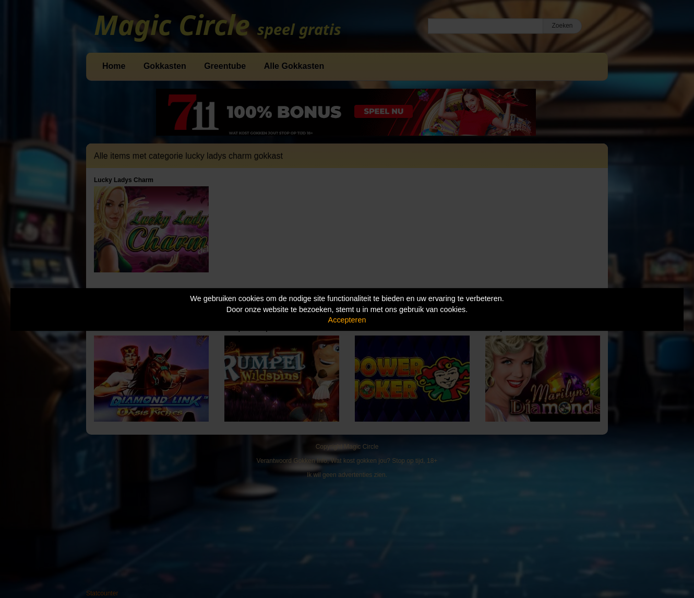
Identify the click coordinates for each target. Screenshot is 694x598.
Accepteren (347, 320)
